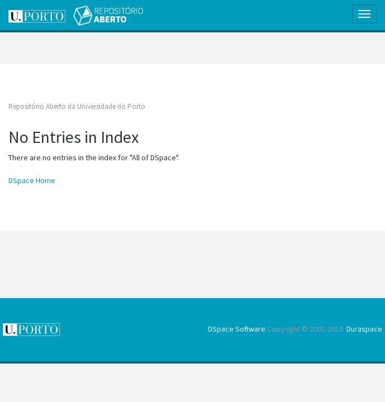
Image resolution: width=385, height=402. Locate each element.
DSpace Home (31, 180)
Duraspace (364, 329)
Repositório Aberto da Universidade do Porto (76, 106)
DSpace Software (236, 329)
